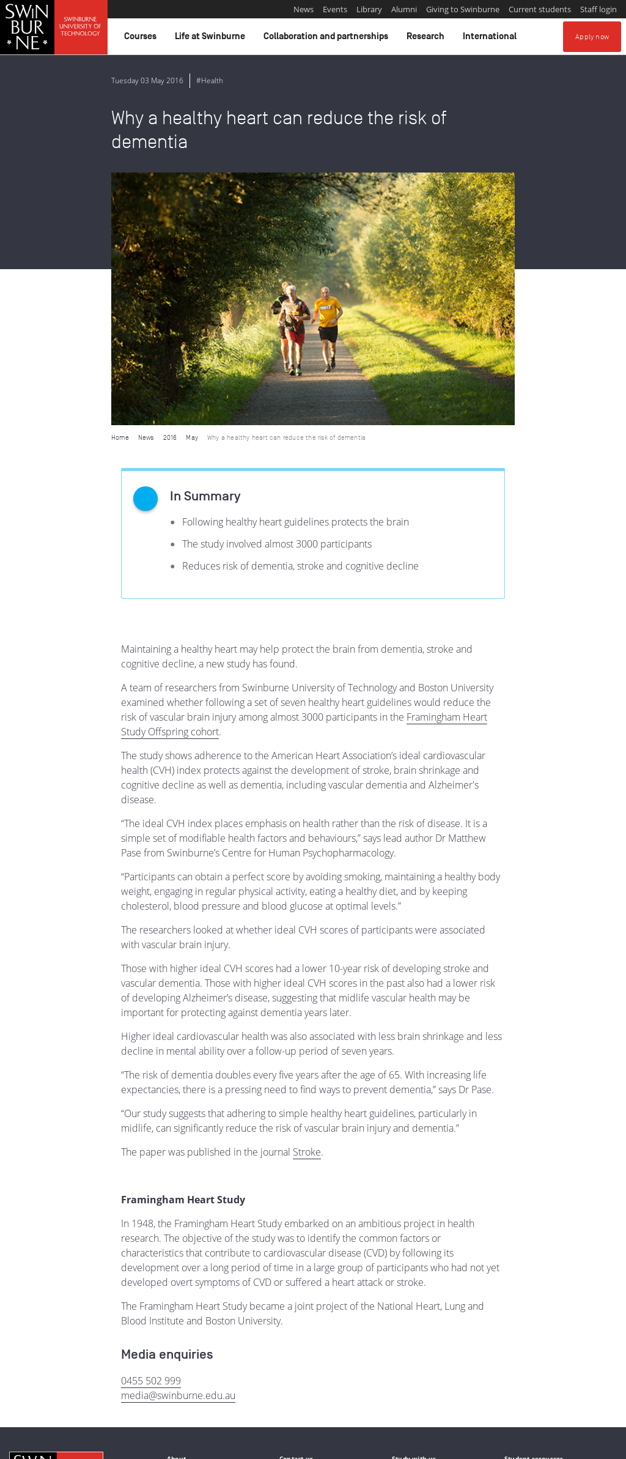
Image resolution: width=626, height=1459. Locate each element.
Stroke (307, 899)
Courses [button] (142, 39)
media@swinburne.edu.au (178, 1142)
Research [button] (427, 39)
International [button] (491, 39)
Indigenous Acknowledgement (56, 1382)
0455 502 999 (151, 1128)
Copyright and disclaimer (102, 1445)
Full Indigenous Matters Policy (368, 1396)
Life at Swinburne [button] (212, 39)
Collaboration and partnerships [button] (327, 39)
